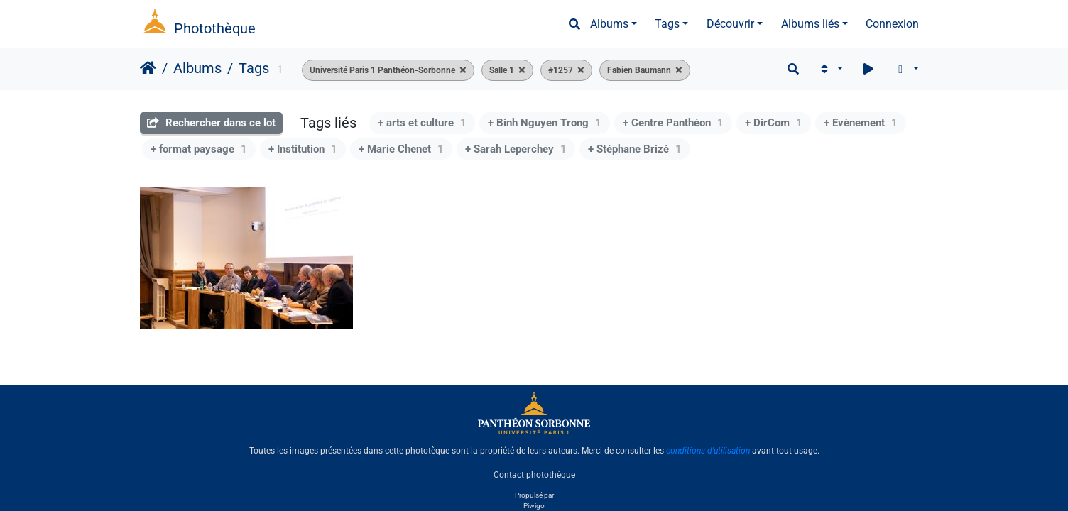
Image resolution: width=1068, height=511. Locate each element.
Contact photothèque (534, 475)
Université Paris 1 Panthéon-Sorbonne (382, 70)
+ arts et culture (422, 122)
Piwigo (534, 506)
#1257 (560, 70)
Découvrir (730, 24)
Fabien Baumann (639, 70)
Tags (667, 24)
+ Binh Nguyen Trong (544, 122)
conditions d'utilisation (708, 451)
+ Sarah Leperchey (516, 149)
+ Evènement (861, 122)
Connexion (892, 24)
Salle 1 (501, 70)
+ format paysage (199, 149)
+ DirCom (773, 122)
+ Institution (302, 149)
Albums (609, 24)
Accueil (148, 68)
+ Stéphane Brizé (635, 149)
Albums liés (810, 24)
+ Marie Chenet (401, 149)
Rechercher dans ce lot (211, 122)
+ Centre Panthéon (673, 122)
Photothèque (215, 28)
